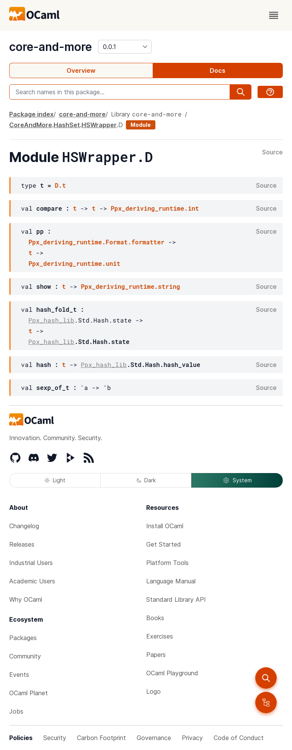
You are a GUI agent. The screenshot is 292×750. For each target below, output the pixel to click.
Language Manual (171, 581)
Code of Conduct (239, 738)
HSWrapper (99, 125)
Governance (154, 738)
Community (25, 656)
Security (54, 738)
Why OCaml (25, 599)
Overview (81, 70)
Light (54, 480)
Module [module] (141, 124)
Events (19, 674)
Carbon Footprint (101, 738)
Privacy (192, 738)
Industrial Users (31, 563)
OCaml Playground (172, 673)
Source (272, 152)
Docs (217, 70)
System (237, 480)
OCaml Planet (28, 693)
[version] (125, 47)
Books (155, 618)
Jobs (16, 711)
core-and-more (50, 47)
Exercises (159, 636)
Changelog (24, 526)
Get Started (163, 544)
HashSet (67, 125)
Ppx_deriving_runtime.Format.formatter (96, 242)
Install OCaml (164, 526)
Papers (156, 654)
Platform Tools (167, 563)
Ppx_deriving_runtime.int (155, 208)
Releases (21, 544)
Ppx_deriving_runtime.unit (74, 263)
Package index (31, 114)
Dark (146, 480)
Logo (153, 691)
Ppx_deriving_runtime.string (130, 286)
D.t (60, 185)
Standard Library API (176, 599)
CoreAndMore (30, 125)
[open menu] (274, 15)
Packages (23, 638)
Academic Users (32, 581)
